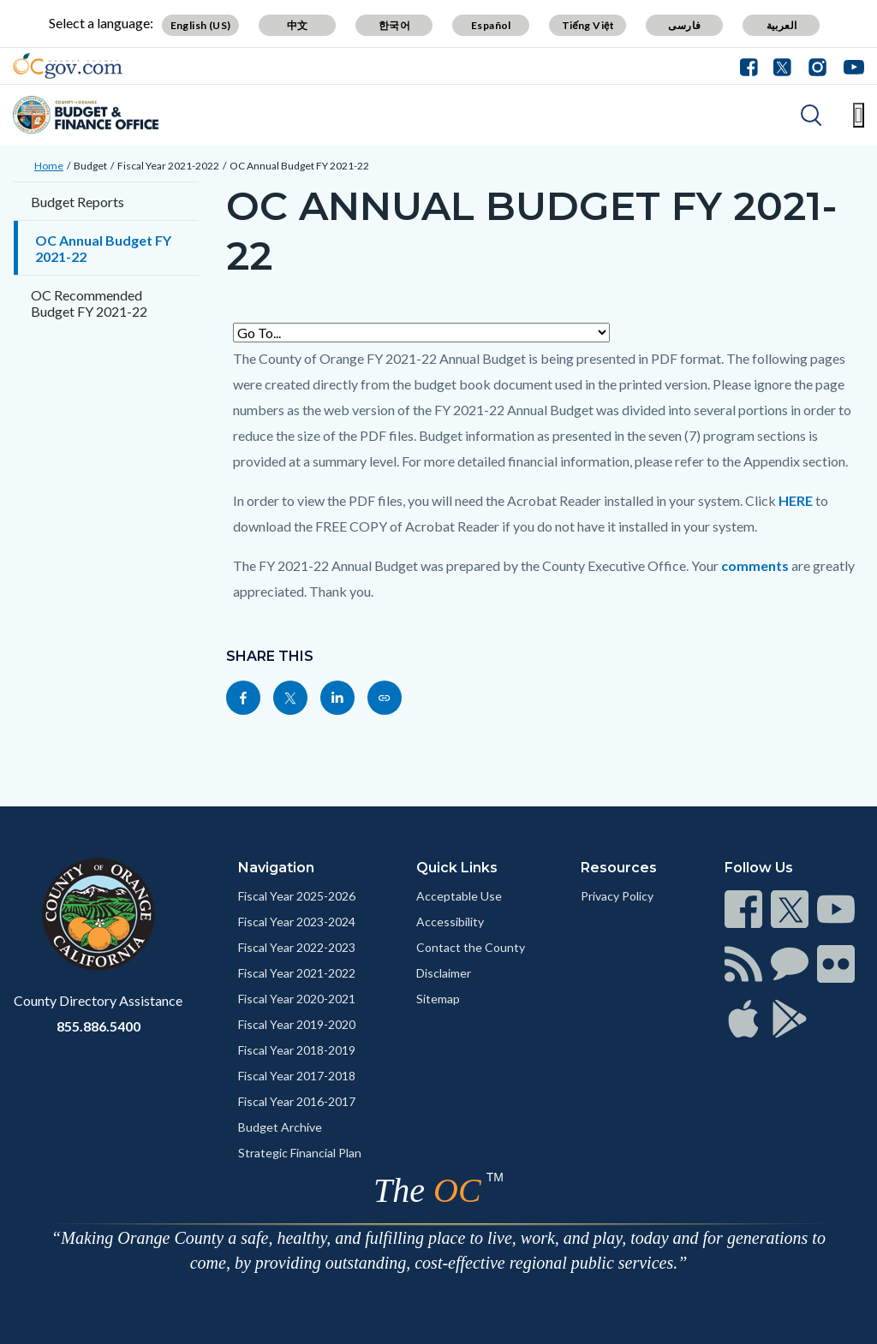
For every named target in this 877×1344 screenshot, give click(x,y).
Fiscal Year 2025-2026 (296, 896)
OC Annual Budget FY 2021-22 (299, 165)
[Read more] (67, 66)
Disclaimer (443, 973)
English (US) (200, 25)
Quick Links (457, 867)
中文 (297, 25)
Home (48, 165)
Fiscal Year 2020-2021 (296, 998)
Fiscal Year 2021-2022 (168, 165)
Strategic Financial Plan (299, 1152)
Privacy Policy (617, 896)
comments (755, 565)
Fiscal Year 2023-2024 (296, 921)
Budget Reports (77, 201)
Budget (90, 165)
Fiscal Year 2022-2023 (296, 947)
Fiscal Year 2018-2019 (296, 1050)
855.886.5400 (98, 1026)
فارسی (684, 25)
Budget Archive (280, 1127)
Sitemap (438, 998)
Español (491, 25)
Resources (619, 867)
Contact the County (470, 947)
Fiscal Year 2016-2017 (296, 1101)
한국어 (394, 25)
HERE (796, 500)
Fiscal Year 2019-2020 (296, 1024)
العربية (782, 25)
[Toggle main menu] (858, 115)
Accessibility (450, 921)
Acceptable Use (459, 896)
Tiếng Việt (588, 25)
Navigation (276, 867)
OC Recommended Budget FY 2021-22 (89, 303)
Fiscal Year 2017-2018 (296, 1075)
